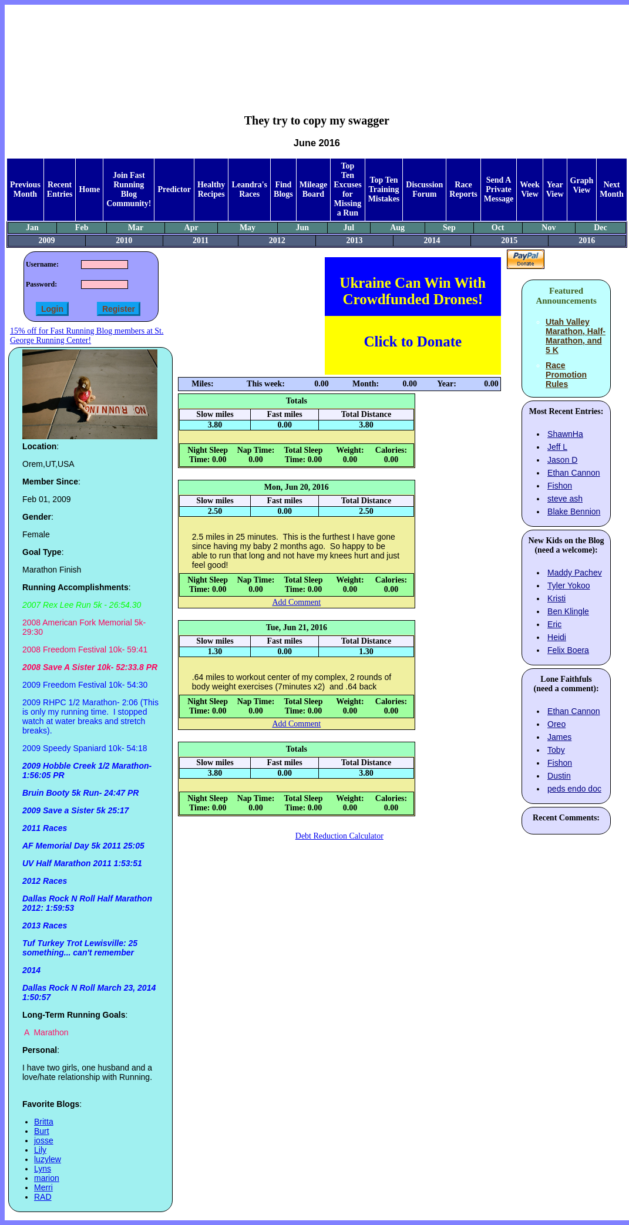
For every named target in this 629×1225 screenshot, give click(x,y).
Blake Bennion (573, 511)
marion (46, 1178)
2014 (431, 240)
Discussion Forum (424, 189)
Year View (555, 189)
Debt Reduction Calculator (339, 836)
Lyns (42, 1168)
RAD (43, 1197)
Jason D (562, 460)
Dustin (559, 775)
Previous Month (25, 189)
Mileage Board (313, 189)
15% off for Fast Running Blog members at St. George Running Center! (86, 336)
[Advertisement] (316, 50)
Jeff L (557, 447)
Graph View (582, 185)
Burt (41, 1131)
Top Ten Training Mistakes (384, 189)
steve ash (565, 498)
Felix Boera (568, 650)
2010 (124, 240)
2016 (586, 240)
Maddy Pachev (574, 572)
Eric (554, 624)
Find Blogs (283, 189)
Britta (43, 1121)
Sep (449, 227)
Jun (302, 227)
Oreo (556, 724)
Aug (397, 227)
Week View (529, 189)
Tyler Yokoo (568, 585)
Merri (43, 1187)
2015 (509, 240)
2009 (46, 240)
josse (43, 1140)
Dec (600, 227)
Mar (135, 227)
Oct (498, 227)
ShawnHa (565, 434)
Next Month (611, 189)
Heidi (556, 637)
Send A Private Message (499, 189)
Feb (82, 227)
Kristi (556, 598)
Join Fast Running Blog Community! (128, 189)
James (559, 737)
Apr (191, 227)
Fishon (559, 485)
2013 (355, 240)
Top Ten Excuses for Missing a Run (347, 189)
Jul (348, 227)
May (247, 227)
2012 (277, 240)
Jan (32, 227)
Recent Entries (60, 189)
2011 (200, 240)
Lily (40, 1150)
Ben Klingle (568, 611)
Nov (548, 227)
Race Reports (463, 189)
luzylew (47, 1159)
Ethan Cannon (573, 472)
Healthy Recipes (211, 189)
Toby (556, 750)
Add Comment (296, 602)
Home (89, 189)
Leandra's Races (249, 189)
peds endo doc (574, 788)
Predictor (174, 189)
